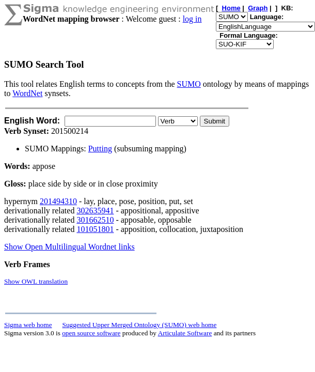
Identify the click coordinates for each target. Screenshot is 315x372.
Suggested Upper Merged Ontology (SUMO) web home (139, 325)
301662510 (95, 219)
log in (192, 18)
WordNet (27, 93)
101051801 (95, 229)
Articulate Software (185, 333)
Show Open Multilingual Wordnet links (69, 246)
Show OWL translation (36, 281)
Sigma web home (28, 325)
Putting (100, 148)
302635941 (95, 210)
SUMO (189, 84)
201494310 (58, 201)
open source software (91, 333)
